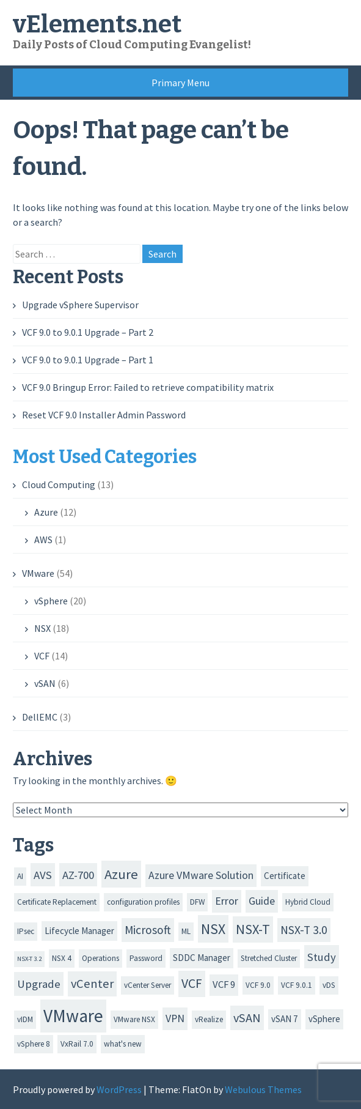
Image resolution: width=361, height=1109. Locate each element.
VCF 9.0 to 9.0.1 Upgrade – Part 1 (87, 360)
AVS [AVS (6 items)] (43, 874)
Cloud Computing (58, 484)
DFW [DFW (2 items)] (197, 902)
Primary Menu (180, 82)
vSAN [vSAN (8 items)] (247, 1018)
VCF (41, 656)
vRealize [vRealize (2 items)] (209, 1019)
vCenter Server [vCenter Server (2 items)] (147, 985)
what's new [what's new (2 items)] (123, 1044)
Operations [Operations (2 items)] (100, 958)
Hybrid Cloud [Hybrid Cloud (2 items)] (307, 902)
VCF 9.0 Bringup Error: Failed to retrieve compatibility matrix (148, 387)
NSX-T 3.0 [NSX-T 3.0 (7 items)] (303, 929)
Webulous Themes (263, 1089)
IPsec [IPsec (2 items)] (25, 931)
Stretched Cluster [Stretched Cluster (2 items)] (269, 958)
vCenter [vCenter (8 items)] (92, 984)
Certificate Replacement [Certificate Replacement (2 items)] (57, 902)
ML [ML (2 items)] (186, 931)
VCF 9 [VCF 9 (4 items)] (224, 984)
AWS (43, 539)
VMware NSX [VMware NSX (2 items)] (134, 1019)
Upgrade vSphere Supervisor (80, 305)
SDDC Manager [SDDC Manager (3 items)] (201, 957)
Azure (46, 512)
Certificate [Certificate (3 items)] (284, 875)
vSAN (45, 683)
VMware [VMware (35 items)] (73, 1015)
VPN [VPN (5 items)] (175, 1018)
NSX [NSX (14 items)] (213, 929)
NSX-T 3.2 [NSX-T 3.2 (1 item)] (29, 959)
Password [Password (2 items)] (145, 958)
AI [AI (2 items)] (20, 876)
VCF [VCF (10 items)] (191, 983)
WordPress (119, 1089)
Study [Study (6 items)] (321, 956)
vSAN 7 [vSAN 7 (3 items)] (284, 1019)
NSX (42, 628)
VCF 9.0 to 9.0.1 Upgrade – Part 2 (87, 332)
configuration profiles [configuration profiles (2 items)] (143, 902)
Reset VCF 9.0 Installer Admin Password (104, 415)
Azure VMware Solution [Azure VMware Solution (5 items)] (200, 875)
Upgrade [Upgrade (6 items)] (38, 983)
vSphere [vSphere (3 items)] (324, 1019)
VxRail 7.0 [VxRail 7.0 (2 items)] (76, 1044)
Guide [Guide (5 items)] (262, 901)
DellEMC (39, 717)
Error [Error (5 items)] (226, 901)
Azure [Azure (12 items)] (121, 874)
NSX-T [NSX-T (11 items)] (253, 929)
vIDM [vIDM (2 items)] (25, 1019)
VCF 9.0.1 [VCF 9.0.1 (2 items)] (296, 985)
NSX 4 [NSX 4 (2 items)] (61, 958)
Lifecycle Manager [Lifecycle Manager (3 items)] (79, 931)
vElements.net (97, 24)
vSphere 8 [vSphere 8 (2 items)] (33, 1044)
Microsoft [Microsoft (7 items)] (148, 929)
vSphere (51, 601)
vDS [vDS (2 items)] (329, 985)
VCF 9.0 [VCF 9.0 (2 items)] (258, 985)
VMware (38, 573)
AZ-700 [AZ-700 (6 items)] (78, 874)
